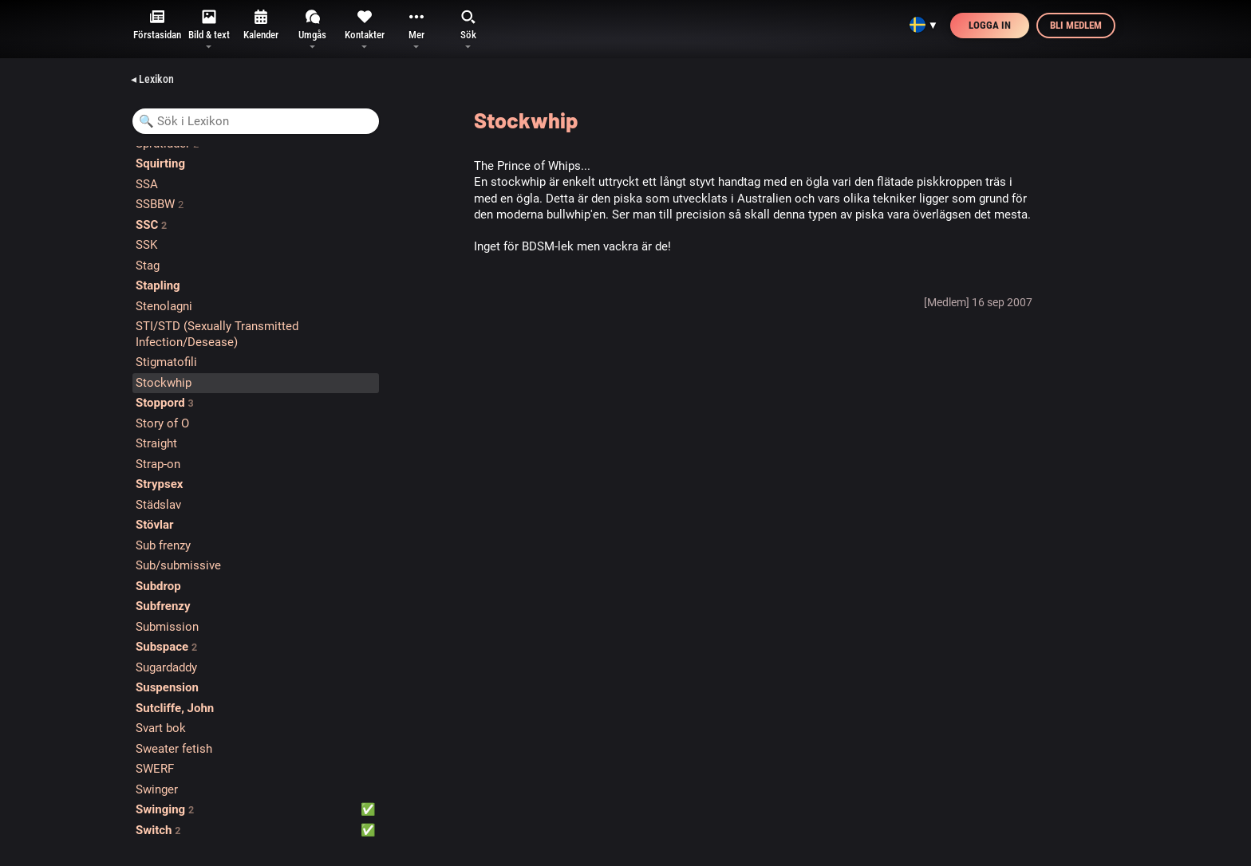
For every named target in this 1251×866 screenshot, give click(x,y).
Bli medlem (1076, 25)
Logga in (990, 25)
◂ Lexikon (152, 79)
